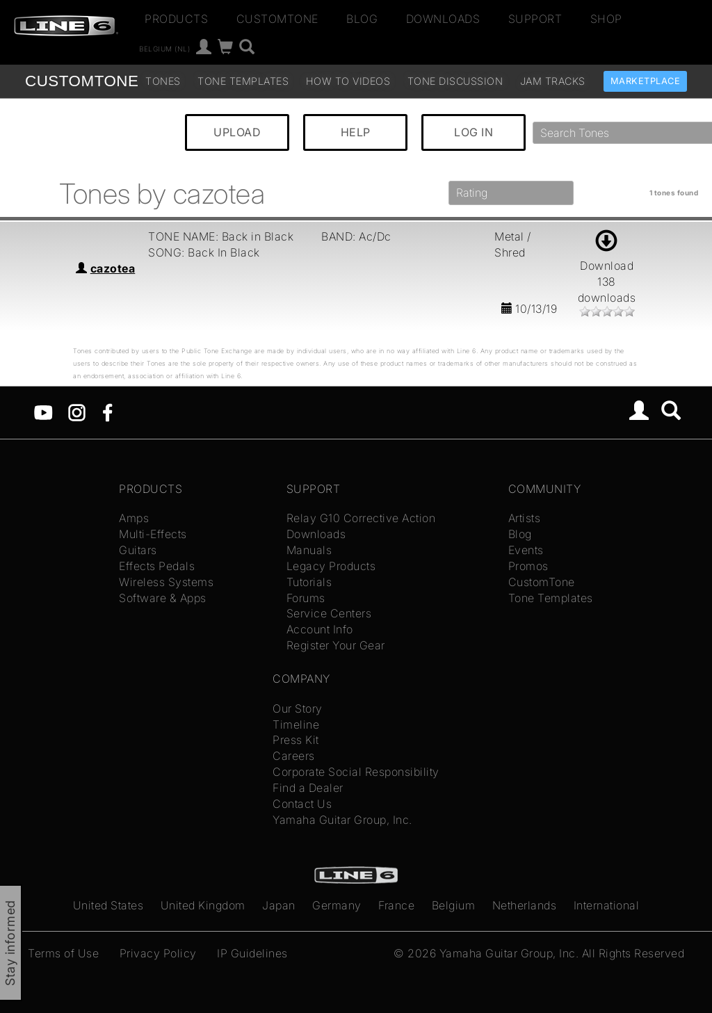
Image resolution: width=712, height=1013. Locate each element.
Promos (528, 566)
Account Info (319, 629)
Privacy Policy (158, 953)
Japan (279, 905)
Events (526, 550)
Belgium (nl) (164, 48)
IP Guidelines (252, 953)
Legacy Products (331, 566)
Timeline (296, 724)
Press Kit (296, 740)
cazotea (113, 268)
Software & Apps (163, 598)
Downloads (443, 19)
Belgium (454, 905)
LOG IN (473, 132)
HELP (356, 132)
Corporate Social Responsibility (356, 772)
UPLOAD (237, 132)
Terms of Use (63, 953)
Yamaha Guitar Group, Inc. (342, 820)
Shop (606, 19)
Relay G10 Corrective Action (361, 518)
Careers (294, 756)
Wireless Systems (166, 582)
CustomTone (277, 19)
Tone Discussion (455, 81)
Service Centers (329, 613)
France (396, 905)
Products (176, 19)
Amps (134, 518)
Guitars (138, 550)
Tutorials (309, 582)
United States (108, 905)
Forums (305, 598)
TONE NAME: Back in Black (220, 236)
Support (535, 19)
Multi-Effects (153, 534)
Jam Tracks (552, 81)
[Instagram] (76, 411)
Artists (524, 518)
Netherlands (524, 905)
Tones (163, 81)
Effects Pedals (157, 566)
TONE (81, 81)
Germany (337, 905)
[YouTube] (43, 411)
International (607, 905)
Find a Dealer (308, 788)
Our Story (298, 708)
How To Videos (348, 81)
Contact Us (302, 804)
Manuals (309, 550)
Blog (362, 19)
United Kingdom (203, 905)
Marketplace (645, 81)
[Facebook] (107, 411)
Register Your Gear (335, 645)
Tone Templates (243, 81)
